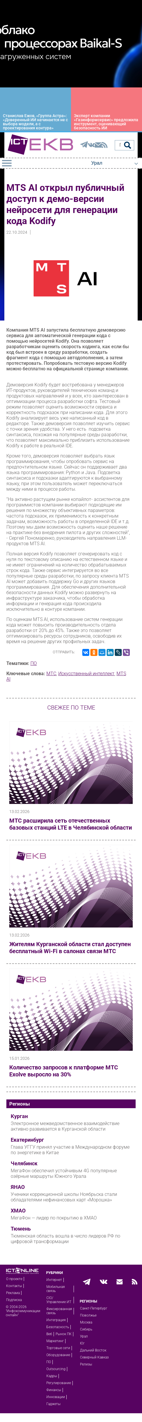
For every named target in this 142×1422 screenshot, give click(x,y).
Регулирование (58, 1383)
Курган (19, 1116)
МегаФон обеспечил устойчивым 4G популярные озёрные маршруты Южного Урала (64, 1173)
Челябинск (24, 1163)
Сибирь (86, 1329)
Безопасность (57, 1327)
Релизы (86, 1364)
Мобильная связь (55, 1289)
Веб (49, 1334)
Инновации (55, 1397)
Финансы (53, 1390)
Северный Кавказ (94, 1357)
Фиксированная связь (59, 1311)
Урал (84, 1336)
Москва (86, 1322)
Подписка (14, 1300)
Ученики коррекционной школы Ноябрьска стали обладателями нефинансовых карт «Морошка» (64, 1197)
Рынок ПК (64, 1334)
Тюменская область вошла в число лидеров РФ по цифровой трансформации (65, 1238)
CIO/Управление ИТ (58, 1300)
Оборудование (58, 1355)
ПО (33, 663)
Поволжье (88, 1315)
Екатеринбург (27, 1140)
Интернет (54, 1280)
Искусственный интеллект (86, 673)
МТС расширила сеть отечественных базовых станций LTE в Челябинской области (70, 824)
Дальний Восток (93, 1350)
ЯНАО (18, 1187)
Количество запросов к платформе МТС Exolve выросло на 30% (63, 1071)
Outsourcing (55, 1369)
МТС (51, 673)
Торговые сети (58, 1348)
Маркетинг (55, 1341)
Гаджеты (53, 1404)
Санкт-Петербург (93, 1308)
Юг (82, 1343)
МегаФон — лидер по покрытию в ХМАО (54, 1218)
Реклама (13, 1293)
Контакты (14, 1286)
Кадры (51, 1376)
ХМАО (18, 1211)
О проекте (14, 1279)
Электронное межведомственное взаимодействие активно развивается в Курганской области (65, 1126)
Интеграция (56, 1320)
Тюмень (21, 1229)
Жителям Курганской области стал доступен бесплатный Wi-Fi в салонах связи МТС (70, 948)
